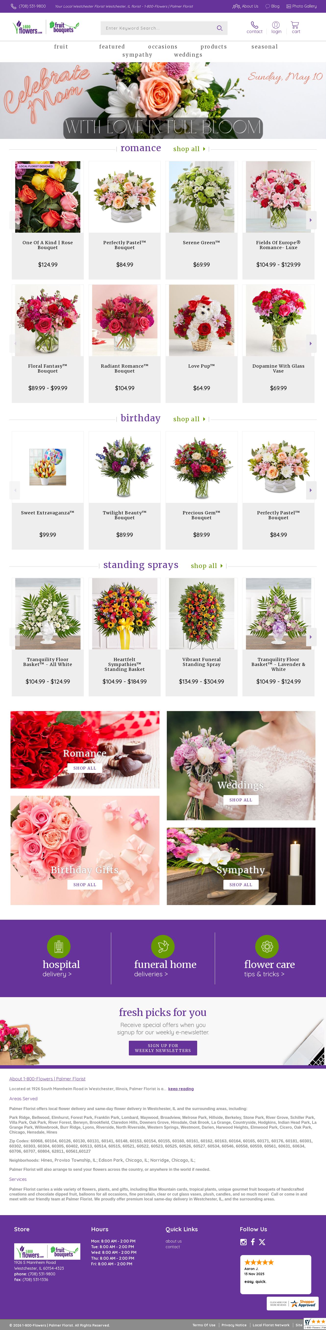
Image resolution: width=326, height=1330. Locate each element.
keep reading (181, 1088)
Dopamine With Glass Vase (279, 368)
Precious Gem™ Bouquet (201, 515)
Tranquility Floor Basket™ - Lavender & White (279, 664)
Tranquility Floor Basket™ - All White (47, 662)
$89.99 (124, 534)
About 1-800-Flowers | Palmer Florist (47, 1079)
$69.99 (201, 264)
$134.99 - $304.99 (201, 681)
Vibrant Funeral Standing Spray (201, 662)
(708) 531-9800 (32, 6)
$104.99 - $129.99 (278, 264)
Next (311, 220)
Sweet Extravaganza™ (47, 513)
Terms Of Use (204, 1325)
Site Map (303, 1325)
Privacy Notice (234, 1325)
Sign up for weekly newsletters (163, 1048)
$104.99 (124, 388)
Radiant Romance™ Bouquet (125, 368)
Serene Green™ (201, 242)
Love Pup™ (201, 366)
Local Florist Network (271, 1325)
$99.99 (47, 534)
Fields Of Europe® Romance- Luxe (278, 245)
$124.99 (48, 264)
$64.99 (201, 388)
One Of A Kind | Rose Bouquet (48, 245)
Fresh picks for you (163, 1021)
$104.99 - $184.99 (125, 681)
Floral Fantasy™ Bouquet (47, 368)
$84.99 (124, 264)
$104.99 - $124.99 (48, 681)
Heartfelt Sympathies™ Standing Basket (125, 664)
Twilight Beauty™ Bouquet (125, 515)
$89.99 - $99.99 (47, 388)
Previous (14, 220)
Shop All (186, 149)
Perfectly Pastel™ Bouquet (124, 245)
